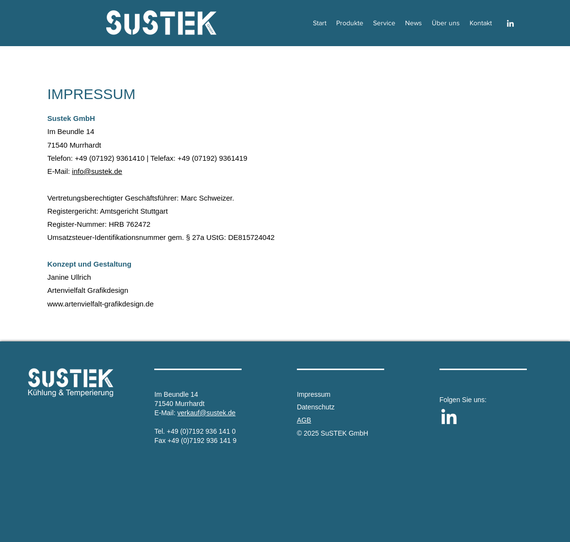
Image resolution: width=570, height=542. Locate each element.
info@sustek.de (97, 171)
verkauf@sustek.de (207, 413)
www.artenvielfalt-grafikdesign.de (101, 304)
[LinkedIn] (510, 23)
